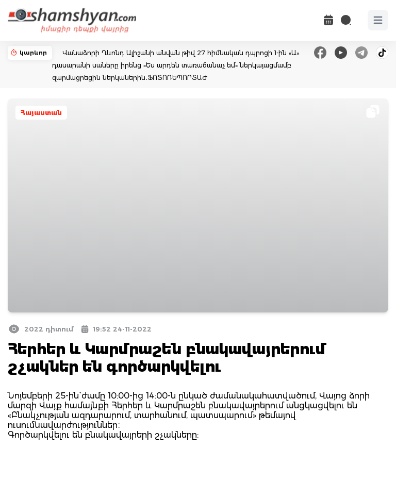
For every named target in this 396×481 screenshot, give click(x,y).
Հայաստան (41, 113)
